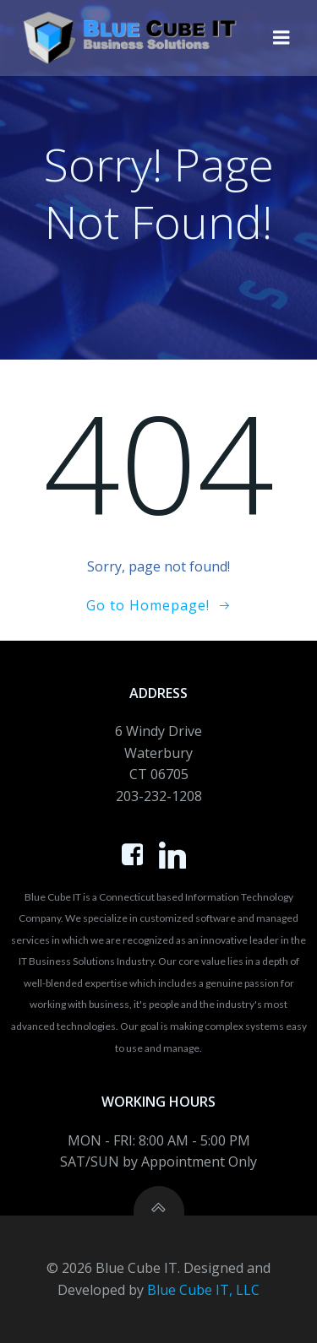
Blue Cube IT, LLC (203, 1290)
